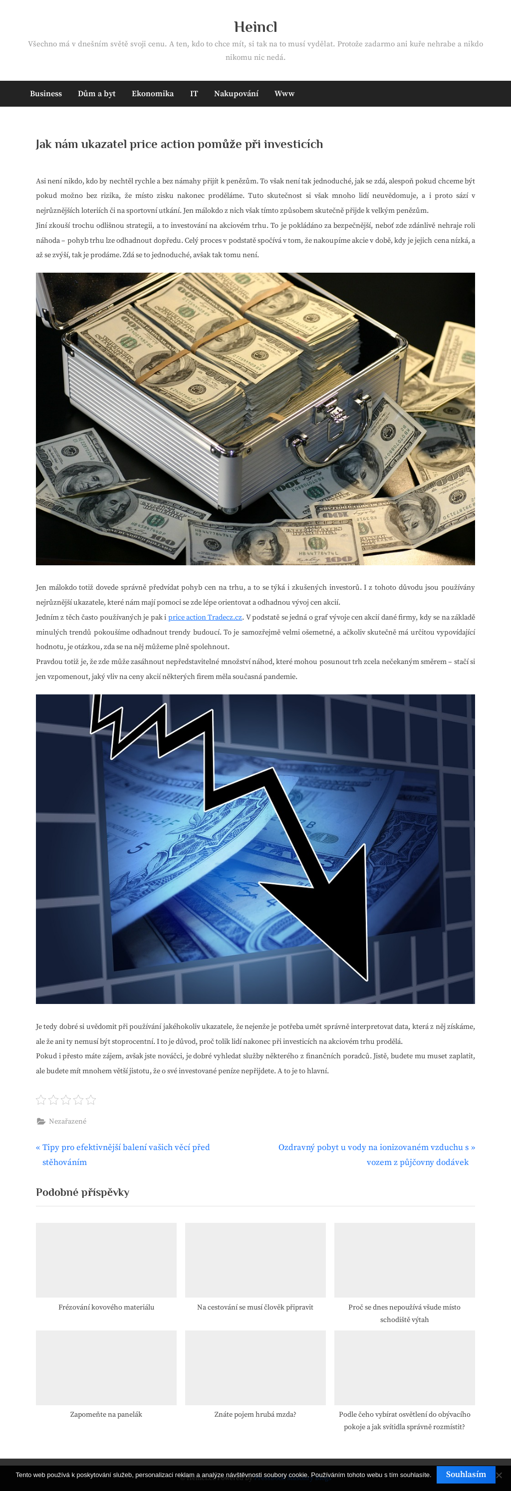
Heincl (255, 26)
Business (46, 94)
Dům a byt (97, 94)
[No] (499, 1475)
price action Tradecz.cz (205, 617)
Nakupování (236, 94)
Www (284, 94)
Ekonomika (153, 94)
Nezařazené (67, 1121)
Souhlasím (466, 1474)
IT (194, 94)
